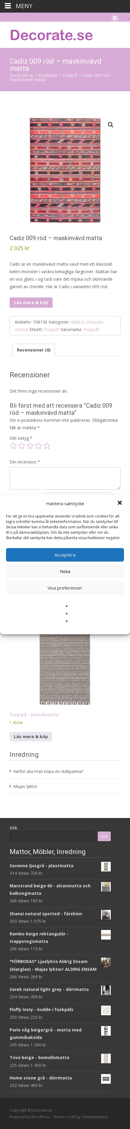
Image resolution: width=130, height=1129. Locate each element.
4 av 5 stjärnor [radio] (38, 445)
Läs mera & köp (31, 302)
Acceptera (65, 555)
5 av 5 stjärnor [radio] (47, 445)
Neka (65, 571)
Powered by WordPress (30, 1116)
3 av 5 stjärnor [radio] (30, 445)
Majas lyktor (25, 786)
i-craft (70, 1116)
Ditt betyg (21, 438)
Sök (13, 828)
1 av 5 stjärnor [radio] (13, 445)
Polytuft (51, 329)
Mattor (78, 322)
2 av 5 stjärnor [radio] (21, 445)
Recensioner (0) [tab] (34, 350)
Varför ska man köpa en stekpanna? (48, 771)
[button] (120, 503)
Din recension (25, 462)
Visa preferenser (65, 588)
